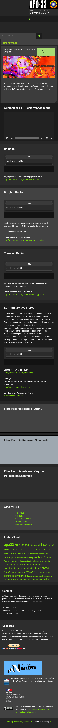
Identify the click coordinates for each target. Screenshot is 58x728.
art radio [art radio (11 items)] (34, 545)
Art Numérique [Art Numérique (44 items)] (23, 544)
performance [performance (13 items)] (47, 572)
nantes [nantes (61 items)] (44, 568)
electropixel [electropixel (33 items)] (10, 557)
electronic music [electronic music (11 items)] (33, 554)
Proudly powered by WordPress (20, 722)
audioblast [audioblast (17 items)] (15, 550)
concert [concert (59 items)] (38, 549)
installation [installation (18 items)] (34, 561)
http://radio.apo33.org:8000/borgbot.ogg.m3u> (24, 240)
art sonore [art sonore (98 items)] (46, 545)
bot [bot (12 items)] (21, 550)
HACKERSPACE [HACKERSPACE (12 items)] (15, 561)
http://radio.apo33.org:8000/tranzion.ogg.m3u (24, 294)
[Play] (7, 138)
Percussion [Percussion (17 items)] (38, 572)
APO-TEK (19, 516)
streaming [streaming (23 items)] (35, 579)
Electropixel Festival (23, 524)
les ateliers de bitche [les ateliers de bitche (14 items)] (16, 564)
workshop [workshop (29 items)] (45, 579)
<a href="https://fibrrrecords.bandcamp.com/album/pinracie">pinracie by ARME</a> (29, 420)
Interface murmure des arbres (17, 387)
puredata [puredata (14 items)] (42, 576)
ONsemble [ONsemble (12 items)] (21, 572)
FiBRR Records (21, 521)
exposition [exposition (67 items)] (36, 557)
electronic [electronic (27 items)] (22, 553)
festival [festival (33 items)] (48, 557)
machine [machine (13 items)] (30, 564)
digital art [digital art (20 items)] (13, 553)
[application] (29, 126)
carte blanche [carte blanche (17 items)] (27, 550)
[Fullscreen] (51, 138)
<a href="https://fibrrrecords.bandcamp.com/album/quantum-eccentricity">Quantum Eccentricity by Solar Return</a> (29, 452)
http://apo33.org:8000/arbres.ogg (18, 373)
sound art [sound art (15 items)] (26, 579)
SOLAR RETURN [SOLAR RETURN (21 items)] (11, 579)
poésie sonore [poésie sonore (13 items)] (33, 576)
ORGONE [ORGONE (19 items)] (29, 572)
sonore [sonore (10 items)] (21, 579)
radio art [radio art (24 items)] (49, 576)
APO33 (52, 722)
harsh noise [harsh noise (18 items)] (25, 561)
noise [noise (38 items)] (7, 572)
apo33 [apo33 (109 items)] (9, 545)
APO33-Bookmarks (23, 519)
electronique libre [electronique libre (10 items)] (43, 554)
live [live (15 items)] (25, 564)
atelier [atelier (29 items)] (7, 549)
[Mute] (47, 138)
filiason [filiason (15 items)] (6, 561)
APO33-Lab (19, 513)
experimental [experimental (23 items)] (23, 557)
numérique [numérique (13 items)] (14, 572)
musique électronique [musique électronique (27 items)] (28, 568)
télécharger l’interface (13, 396)
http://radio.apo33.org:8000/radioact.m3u (22, 179)
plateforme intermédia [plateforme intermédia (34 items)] (16, 575)
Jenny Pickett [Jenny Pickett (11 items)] (44, 561)
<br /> (29, 163)
